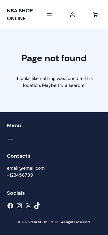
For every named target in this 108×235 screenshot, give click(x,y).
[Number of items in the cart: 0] (95, 14)
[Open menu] (49, 14)
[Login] (72, 14)
